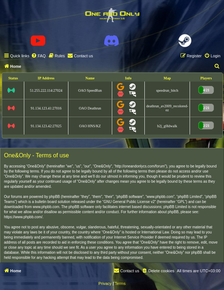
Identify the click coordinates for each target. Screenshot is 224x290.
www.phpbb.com (46, 207)
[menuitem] (38, 55)
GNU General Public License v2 (129, 202)
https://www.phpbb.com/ (23, 217)
